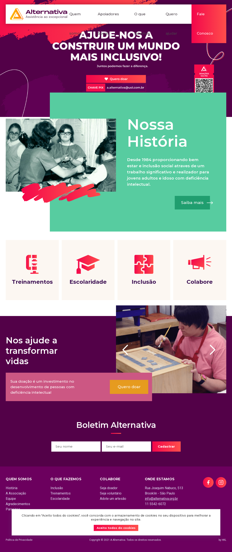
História (11, 488)
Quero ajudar (171, 23)
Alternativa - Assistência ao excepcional (38, 14)
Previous (127, 350)
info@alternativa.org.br (161, 499)
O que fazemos (142, 23)
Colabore (199, 270)
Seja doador (108, 488)
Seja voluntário (111, 493)
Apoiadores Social (108, 23)
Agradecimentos (18, 504)
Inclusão (143, 270)
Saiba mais (192, 202)
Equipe (11, 499)
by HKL (222, 539)
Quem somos (75, 23)
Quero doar (129, 387)
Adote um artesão (113, 499)
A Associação (16, 493)
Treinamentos (32, 270)
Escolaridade (88, 270)
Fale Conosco (205, 23)
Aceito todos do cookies (116, 528)
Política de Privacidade (19, 539)
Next (215, 350)
